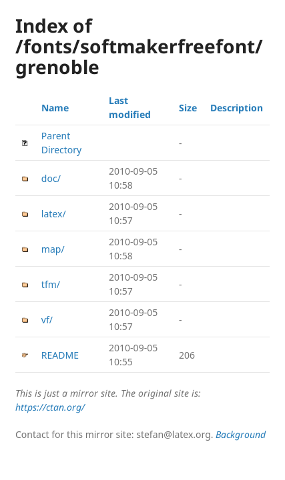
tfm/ (50, 284)
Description (236, 107)
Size (188, 107)
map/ (53, 249)
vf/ (47, 319)
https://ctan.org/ (50, 407)
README (60, 355)
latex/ (53, 213)
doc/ (51, 178)
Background (241, 434)
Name (55, 107)
